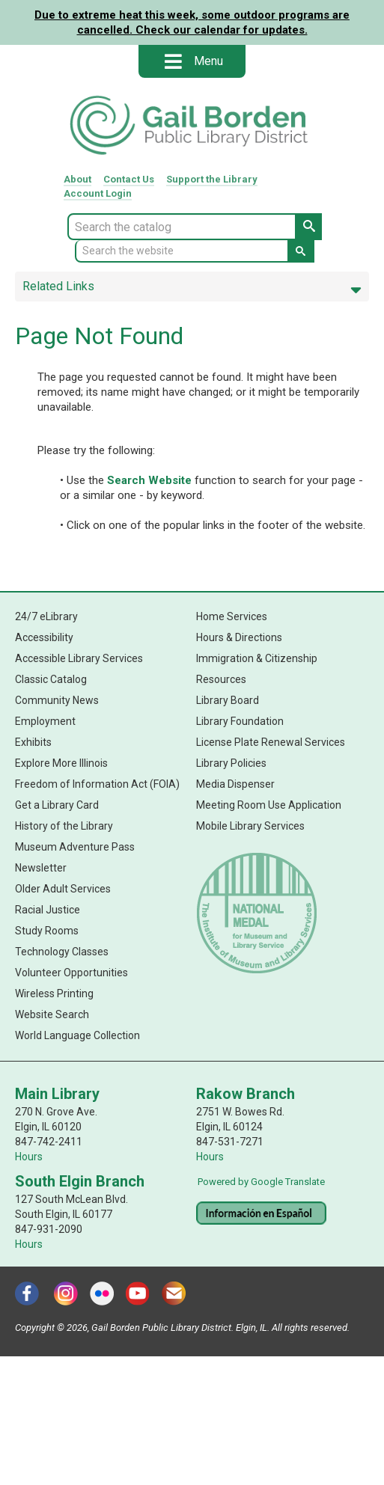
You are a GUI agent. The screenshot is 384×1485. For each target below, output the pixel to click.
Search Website (149, 480)
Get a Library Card (57, 805)
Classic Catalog (51, 679)
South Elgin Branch (79, 1181)
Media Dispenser (235, 784)
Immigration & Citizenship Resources (256, 668)
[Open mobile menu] (173, 61)
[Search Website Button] (300, 251)
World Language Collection (77, 1035)
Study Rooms (47, 931)
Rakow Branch (245, 1094)
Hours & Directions (239, 637)
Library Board (227, 700)
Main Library (57, 1094)
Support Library (211, 179)
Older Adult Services (63, 889)
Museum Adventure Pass (75, 847)
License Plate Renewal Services (270, 742)
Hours (29, 1157)
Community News (57, 700)
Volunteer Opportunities (71, 973)
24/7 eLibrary (46, 616)
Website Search (52, 1014)
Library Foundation (240, 721)
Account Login (98, 193)
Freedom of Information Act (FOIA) (97, 784)
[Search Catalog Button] (308, 226)
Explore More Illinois (61, 763)
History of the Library (64, 826)
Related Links (192, 286)
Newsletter (41, 868)
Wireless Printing (54, 993)
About (77, 179)
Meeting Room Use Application (268, 805)
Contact (128, 179)
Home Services (231, 616)
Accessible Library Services (79, 658)
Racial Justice (47, 910)
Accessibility (44, 637)
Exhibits (33, 742)
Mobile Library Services (250, 826)
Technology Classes (62, 952)
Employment (45, 721)
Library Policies (231, 763)
